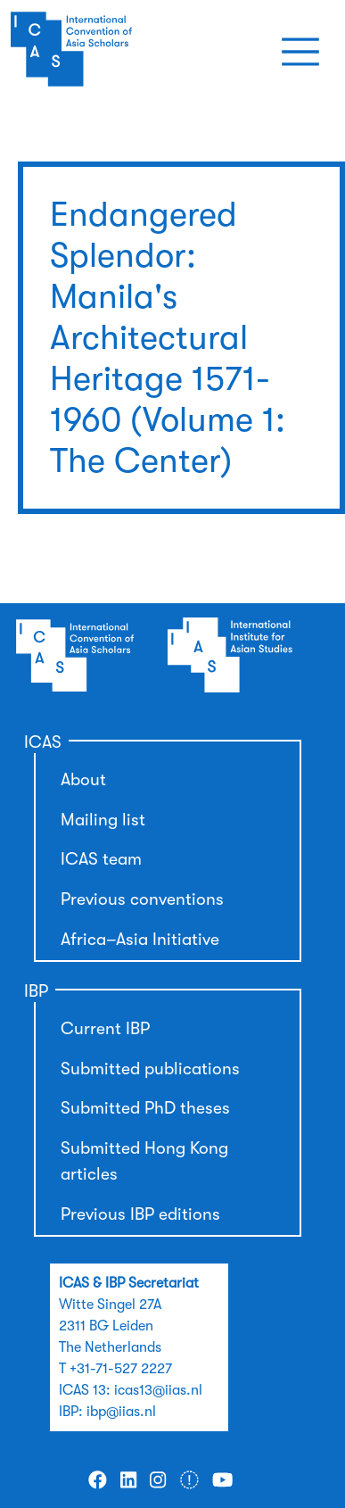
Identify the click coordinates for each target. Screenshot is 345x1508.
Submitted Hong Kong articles (144, 1161)
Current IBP (105, 1029)
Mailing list (103, 820)
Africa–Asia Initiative (140, 939)
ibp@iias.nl (121, 1412)
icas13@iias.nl (158, 1390)
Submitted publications (150, 1069)
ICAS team (101, 859)
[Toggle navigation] (300, 52)
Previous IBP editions (140, 1214)
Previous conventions (142, 899)
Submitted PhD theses (145, 1108)
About (83, 780)
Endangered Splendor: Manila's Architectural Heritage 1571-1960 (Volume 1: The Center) (167, 337)
